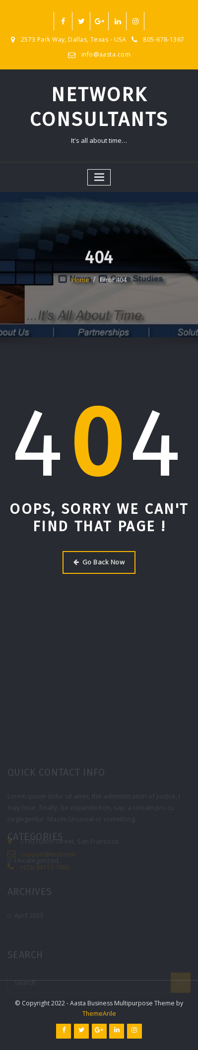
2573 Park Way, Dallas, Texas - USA (74, 39)
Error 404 (113, 285)
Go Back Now (99, 561)
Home (80, 285)
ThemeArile (99, 1013)
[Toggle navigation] (99, 177)
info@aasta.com (106, 54)
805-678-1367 (163, 39)
